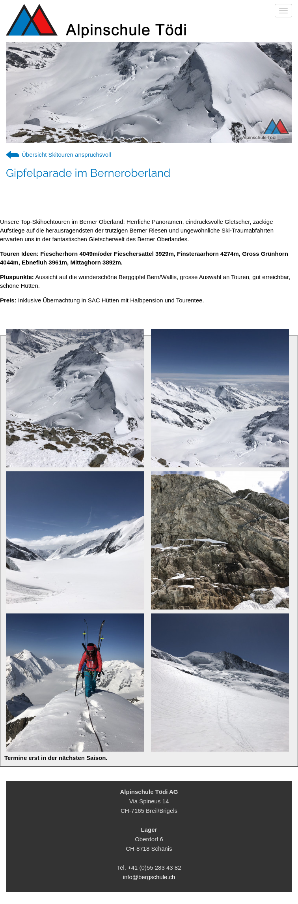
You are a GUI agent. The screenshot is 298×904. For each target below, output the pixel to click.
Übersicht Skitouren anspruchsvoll (66, 154)
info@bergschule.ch (149, 877)
